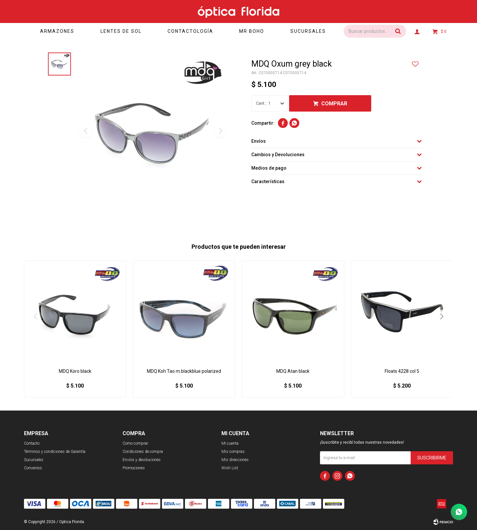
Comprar (334, 103)
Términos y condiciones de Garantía (54, 451)
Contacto (31, 443)
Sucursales (308, 31)
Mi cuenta (229, 443)
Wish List (229, 468)
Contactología (190, 31)
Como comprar (135, 443)
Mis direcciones (235, 459)
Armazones (57, 31)
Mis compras (233, 451)
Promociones (134, 468)
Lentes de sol (121, 31)
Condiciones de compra (143, 451)
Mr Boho (251, 31)
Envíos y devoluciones (142, 459)
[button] (441, 316)
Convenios (33, 468)
